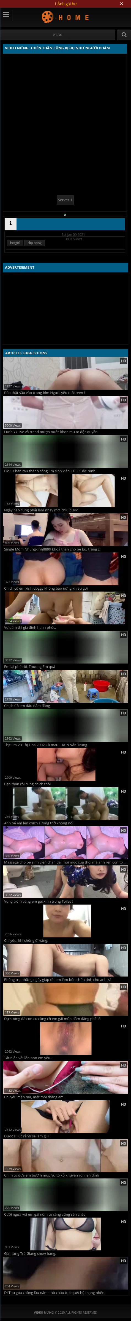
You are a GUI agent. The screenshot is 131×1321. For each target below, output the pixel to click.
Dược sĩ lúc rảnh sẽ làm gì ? (26, 1136)
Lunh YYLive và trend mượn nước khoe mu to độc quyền (50, 432)
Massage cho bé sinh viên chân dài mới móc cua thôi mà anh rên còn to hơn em (66, 862)
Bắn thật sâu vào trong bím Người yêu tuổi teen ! (44, 392)
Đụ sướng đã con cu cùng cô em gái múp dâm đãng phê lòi (53, 1018)
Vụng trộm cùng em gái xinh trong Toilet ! (38, 901)
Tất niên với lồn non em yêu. (27, 1058)
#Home (57, 35)
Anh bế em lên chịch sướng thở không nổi (38, 823)
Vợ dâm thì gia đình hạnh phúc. (30, 627)
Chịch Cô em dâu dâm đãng (27, 705)
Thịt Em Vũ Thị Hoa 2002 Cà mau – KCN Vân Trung (45, 745)
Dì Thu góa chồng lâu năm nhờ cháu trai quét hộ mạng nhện (54, 1292)
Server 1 (65, 199)
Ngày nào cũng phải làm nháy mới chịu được (41, 510)
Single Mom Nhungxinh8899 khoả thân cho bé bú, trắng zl (52, 549)
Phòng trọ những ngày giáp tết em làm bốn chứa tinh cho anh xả (57, 979)
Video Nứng (65, 17)
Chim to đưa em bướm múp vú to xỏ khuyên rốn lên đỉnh (51, 1175)
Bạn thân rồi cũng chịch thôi (27, 784)
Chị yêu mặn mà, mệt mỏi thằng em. (34, 1097)
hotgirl (15, 243)
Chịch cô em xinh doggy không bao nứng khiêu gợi (46, 588)
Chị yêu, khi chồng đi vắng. (26, 940)
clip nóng (35, 243)
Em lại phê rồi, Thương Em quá (29, 666)
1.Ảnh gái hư (65, 3)
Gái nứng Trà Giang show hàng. (30, 1253)
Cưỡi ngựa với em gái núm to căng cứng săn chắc (44, 1214)
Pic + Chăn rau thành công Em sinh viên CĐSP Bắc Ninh (49, 471)
